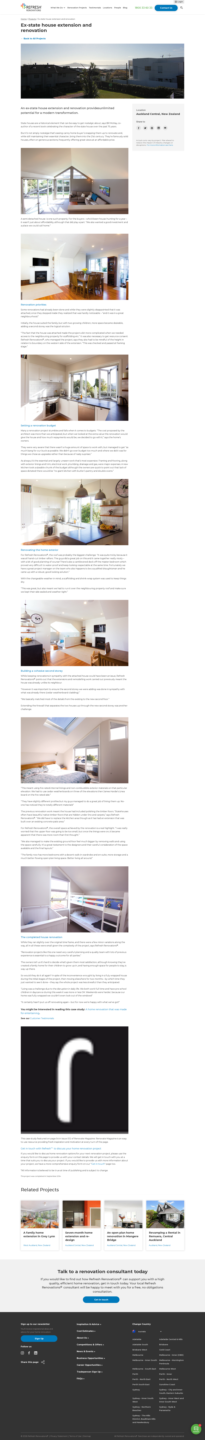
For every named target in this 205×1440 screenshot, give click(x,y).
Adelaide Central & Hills (171, 1339)
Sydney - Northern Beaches (141, 1409)
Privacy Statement (59, 1436)
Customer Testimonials (42, 1018)
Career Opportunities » (89, 1365)
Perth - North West (168, 1379)
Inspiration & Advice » (89, 1324)
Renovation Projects (77, 8)
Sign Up (39, 1338)
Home (24, 19)
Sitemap (87, 1436)
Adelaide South (140, 1344)
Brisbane (163, 1344)
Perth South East (141, 1384)
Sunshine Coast (167, 1384)
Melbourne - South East (144, 1369)
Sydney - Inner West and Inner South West (171, 1400)
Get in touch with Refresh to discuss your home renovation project (61, 1148)
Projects (32, 19)
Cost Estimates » (86, 1331)
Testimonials (95, 8)
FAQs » (80, 1378)
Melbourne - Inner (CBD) (171, 1355)
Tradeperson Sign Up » (89, 1372)
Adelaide (136, 1339)
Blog (125, 8)
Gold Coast (164, 1350)
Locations (107, 8)
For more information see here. (160, 145)
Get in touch (98, 1164)
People (117, 8)
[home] (32, 7)
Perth (135, 1374)
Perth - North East (141, 1379)
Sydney (136, 1390)
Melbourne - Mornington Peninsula (171, 1362)
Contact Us (166, 8)
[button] (57, 8)
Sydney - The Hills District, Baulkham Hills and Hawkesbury (143, 1419)
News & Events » (86, 1351)
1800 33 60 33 (143, 7)
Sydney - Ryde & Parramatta (167, 1409)
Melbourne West (167, 1369)
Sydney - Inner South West (142, 1400)
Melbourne (137, 1355)
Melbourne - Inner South (144, 1360)
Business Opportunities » (91, 1358)
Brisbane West (139, 1350)
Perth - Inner (165, 1374)
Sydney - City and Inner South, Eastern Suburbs (171, 1391)
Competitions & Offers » (90, 1344)
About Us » (83, 1338)
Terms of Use (75, 1436)
